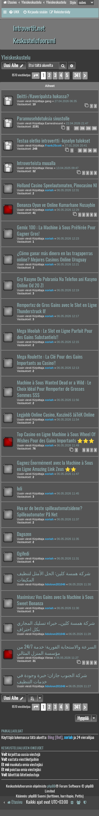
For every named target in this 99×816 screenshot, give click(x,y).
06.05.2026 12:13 (68, 367)
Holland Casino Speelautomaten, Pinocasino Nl (57, 185)
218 (82, 128)
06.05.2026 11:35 (68, 538)
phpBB (51, 786)
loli (19, 489)
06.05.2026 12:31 (68, 190)
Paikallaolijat (12, 730)
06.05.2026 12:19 (68, 290)
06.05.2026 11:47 (68, 473)
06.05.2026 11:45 (68, 493)
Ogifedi (23, 554)
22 (80, 150)
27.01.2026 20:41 (76, 145)
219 (88, 128)
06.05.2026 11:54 (68, 419)
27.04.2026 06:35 (65, 101)
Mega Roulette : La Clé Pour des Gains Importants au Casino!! (50, 360)
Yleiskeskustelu (15, 57)
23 (85, 150)
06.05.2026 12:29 (68, 209)
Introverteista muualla (36, 163)
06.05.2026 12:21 (68, 264)
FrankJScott (53, 145)
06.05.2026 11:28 (80, 634)
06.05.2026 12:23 (68, 238)
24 (90, 150)
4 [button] (61, 75)
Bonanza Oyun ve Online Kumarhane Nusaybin (56, 205)
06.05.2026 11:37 (68, 519)
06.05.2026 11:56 (68, 399)
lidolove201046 (55, 584)
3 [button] (55, 75)
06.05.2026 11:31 (68, 558)
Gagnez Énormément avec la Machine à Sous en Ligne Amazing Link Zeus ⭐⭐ (55, 466)
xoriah (49, 190)
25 (95, 150)
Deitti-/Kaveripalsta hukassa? (43, 96)
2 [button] (49, 75)
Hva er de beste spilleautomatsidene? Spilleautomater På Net (49, 511)
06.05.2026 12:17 (68, 316)
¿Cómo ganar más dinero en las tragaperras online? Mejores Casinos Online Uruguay (55, 256)
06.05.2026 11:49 (68, 445)
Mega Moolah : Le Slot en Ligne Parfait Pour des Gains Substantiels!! (54, 334)
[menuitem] (14, 12)
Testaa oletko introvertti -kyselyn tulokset (53, 141)
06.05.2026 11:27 (67, 657)
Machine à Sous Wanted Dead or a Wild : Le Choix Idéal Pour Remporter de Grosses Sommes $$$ (54, 389)
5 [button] (67, 75)
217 (76, 128)
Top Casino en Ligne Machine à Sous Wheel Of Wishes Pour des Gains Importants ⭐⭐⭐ (56, 437)
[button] (36, 75)
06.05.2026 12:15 (68, 341)
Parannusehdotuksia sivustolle (43, 118)
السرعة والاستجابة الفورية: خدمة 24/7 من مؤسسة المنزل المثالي (56, 650)
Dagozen (24, 534)
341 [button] (77, 75)
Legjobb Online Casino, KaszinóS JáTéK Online (56, 415)
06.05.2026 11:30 (80, 584)
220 (94, 128)
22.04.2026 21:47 (77, 123)
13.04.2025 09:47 (67, 168)
